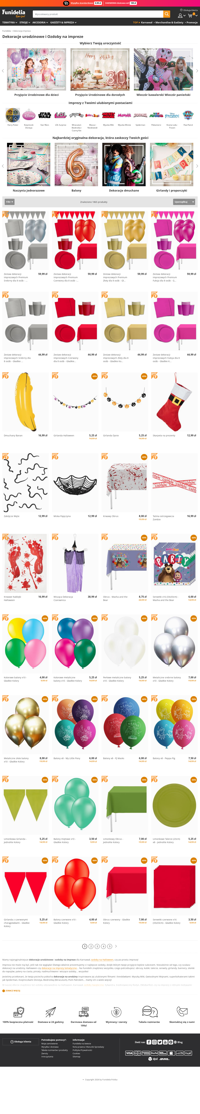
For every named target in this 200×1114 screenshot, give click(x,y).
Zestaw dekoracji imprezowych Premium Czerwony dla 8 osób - (66, 277)
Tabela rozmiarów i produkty (54, 1050)
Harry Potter (13, 125)
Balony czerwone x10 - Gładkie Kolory (65, 921)
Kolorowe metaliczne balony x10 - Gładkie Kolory (68, 679)
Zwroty (44, 1053)
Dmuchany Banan (13, 435)
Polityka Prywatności (82, 1050)
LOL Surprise (60, 125)
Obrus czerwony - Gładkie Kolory (116, 921)
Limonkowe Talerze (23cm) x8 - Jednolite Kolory (166, 840)
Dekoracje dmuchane (124, 190)
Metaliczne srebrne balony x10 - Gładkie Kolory (167, 679)
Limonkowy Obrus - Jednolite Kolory (113, 840)
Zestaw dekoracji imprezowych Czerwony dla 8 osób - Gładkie (66, 358)
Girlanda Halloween (64, 435)
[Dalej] (115, 946)
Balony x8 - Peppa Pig (164, 758)
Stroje (24, 22)
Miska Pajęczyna (62, 516)
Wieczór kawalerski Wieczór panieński (163, 95)
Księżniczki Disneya (28, 126)
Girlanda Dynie (111, 435)
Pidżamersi (156, 125)
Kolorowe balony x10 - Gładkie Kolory (15, 679)
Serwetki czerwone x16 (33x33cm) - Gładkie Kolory (166, 921)
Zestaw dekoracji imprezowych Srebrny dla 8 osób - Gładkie (17, 358)
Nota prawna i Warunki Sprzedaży (88, 1046)
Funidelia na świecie (82, 1043)
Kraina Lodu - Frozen (172, 126)
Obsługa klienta (20, 1041)
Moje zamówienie (49, 1043)
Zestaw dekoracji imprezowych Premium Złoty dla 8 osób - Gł (115, 277)
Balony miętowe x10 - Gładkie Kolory (65, 840)
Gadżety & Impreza (62, 22)
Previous (2, 70)
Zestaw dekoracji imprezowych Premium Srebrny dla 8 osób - (16, 277)
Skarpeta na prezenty (164, 435)
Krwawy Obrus (110, 516)
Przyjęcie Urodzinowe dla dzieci (36, 95)
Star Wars (44, 125)
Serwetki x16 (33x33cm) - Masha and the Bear (165, 598)
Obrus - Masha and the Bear (115, 598)
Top (135, 22)
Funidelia (6, 30)
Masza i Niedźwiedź (93, 126)
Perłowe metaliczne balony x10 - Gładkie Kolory (117, 679)
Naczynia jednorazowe (29, 190)
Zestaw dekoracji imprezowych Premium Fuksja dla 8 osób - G (165, 277)
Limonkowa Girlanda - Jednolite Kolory (15, 840)
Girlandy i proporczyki (171, 190)
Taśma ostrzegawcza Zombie (163, 518)
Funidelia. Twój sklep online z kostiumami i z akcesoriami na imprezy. (13, 14)
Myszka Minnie (124, 125)
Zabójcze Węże (11, 516)
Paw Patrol (188, 125)
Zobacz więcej (13, 990)
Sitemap (76, 1056)
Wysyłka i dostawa (49, 1046)
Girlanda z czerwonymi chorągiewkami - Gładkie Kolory (17, 923)
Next (197, 70)
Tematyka (8, 22)
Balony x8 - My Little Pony (67, 758)
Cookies (76, 1053)
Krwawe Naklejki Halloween (12, 598)
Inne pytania (47, 1056)
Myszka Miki (108, 125)
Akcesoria (38, 22)
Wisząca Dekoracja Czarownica (63, 598)
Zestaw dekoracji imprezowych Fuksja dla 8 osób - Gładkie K (166, 358)
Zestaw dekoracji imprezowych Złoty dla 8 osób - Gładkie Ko (115, 358)
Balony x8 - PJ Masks (113, 758)
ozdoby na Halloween (102, 959)
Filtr (8, 201)
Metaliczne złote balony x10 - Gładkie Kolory (16, 760)
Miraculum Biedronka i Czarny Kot (77, 128)
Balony (76, 190)
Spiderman (140, 125)
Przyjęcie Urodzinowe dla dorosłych (100, 95)
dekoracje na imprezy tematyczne (59, 968)
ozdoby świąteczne (94, 985)
